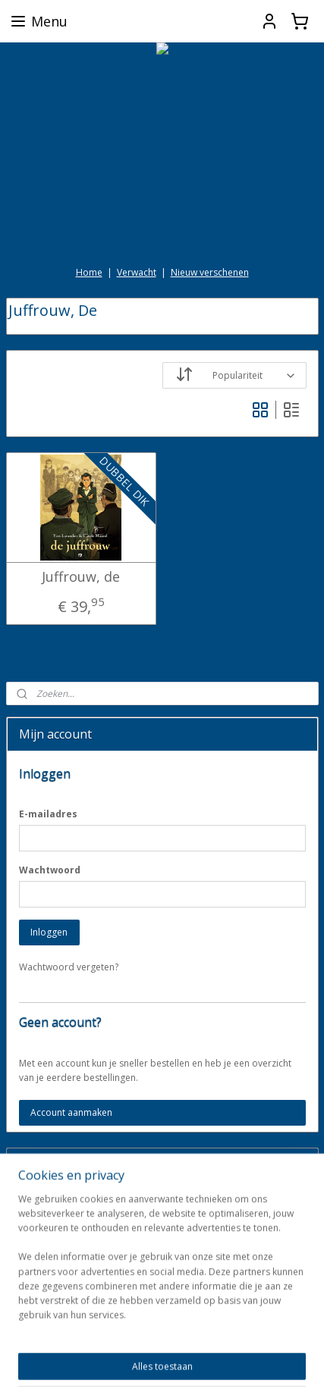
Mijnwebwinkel (188, 1359)
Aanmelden (54, 1237)
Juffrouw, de (81, 577)
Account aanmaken (71, 1112)
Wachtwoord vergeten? (68, 967)
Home (89, 272)
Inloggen (49, 932)
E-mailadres (48, 814)
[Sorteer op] (234, 375)
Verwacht (136, 272)
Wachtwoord (49, 870)
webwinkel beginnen (262, 1334)
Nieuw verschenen (210, 272)
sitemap (172, 1334)
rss (204, 1334)
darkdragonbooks (58, 1287)
